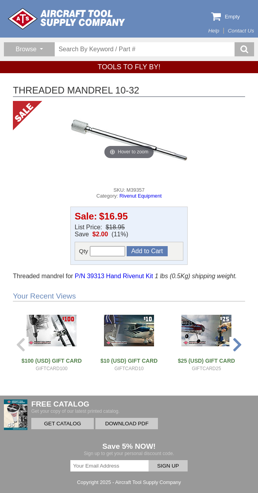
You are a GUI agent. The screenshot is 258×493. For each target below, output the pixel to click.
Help (213, 31)
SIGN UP (168, 466)
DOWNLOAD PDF (127, 423)
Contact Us (241, 31)
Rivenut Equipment (140, 196)
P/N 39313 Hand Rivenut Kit (114, 276)
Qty (102, 251)
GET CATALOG (62, 423)
